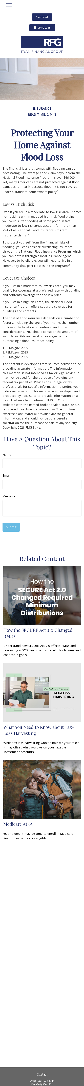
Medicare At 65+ (19, 824)
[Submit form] (11, 527)
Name (7, 455)
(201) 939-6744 (46, 1080)
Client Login (42, 27)
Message (9, 496)
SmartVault (42, 17)
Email (6, 475)
